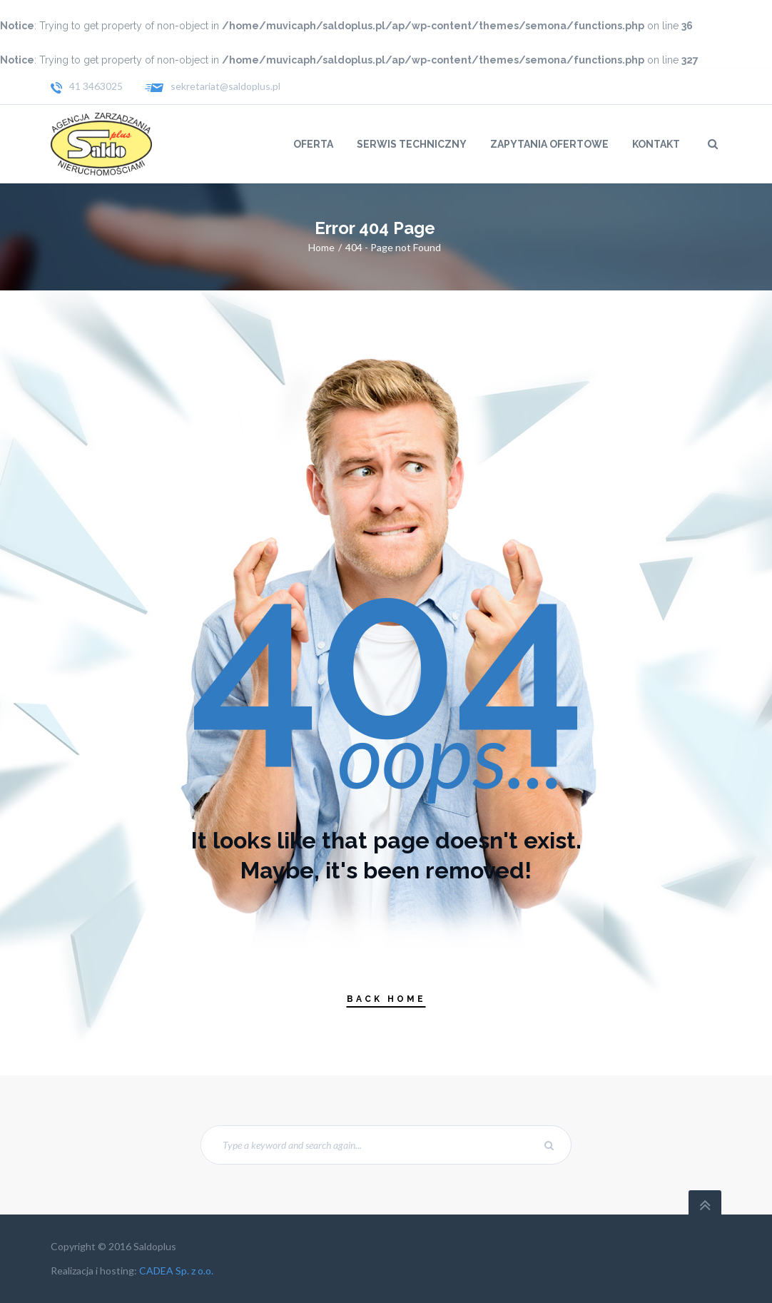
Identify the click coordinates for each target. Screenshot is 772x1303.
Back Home (386, 999)
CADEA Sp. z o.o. (176, 1270)
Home (321, 247)
